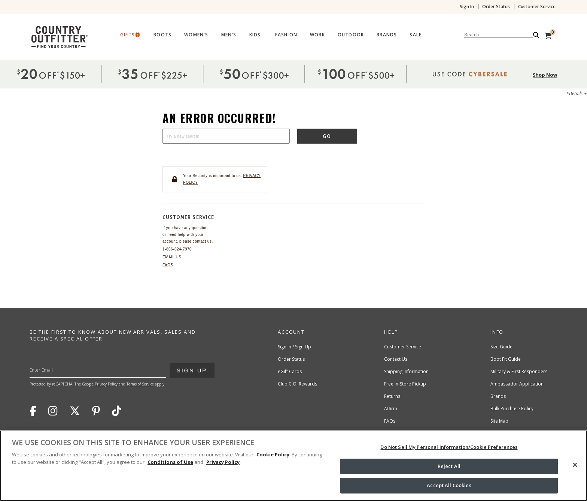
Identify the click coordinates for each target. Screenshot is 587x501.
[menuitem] (130, 37)
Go (327, 136)
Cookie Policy (272, 454)
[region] (293, 465)
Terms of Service (140, 384)
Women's (196, 35)
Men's (229, 35)
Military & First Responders (518, 371)
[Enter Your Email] (113, 370)
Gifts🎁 (130, 35)
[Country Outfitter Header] (293, 35)
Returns (392, 396)
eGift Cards (290, 371)
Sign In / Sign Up (294, 347)
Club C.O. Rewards (297, 384)
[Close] (575, 465)
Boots (162, 35)
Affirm (390, 408)
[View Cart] (548, 35)
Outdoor (351, 35)
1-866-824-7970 (177, 249)
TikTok (116, 411)
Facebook (33, 411)
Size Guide (501, 347)
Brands (387, 35)
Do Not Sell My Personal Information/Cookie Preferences (448, 447)
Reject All (449, 466)
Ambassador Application (517, 384)
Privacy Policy (106, 384)
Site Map (499, 421)
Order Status (496, 6)
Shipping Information (406, 371)
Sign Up (191, 368)
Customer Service (537, 6)
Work (317, 35)
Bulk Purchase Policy (511, 408)
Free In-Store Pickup (405, 384)
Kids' (255, 35)
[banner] (293, 26)
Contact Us (395, 359)
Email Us (171, 257)
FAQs (167, 265)
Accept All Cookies (449, 485)
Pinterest (96, 411)
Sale (416, 35)
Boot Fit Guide (505, 359)
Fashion (286, 35)
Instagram (53, 411)
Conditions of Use (170, 462)
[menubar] (330, 36)
